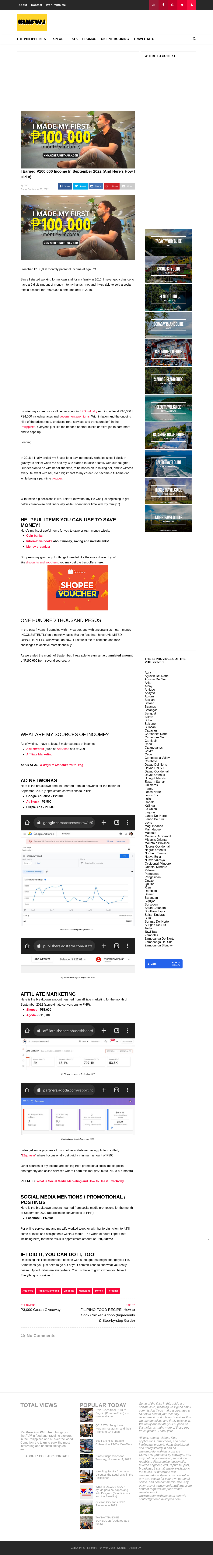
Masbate (150, 832)
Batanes (150, 706)
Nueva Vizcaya (155, 860)
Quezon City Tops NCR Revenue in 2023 (110, 1503)
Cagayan (151, 730)
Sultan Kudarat (155, 914)
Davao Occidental (157, 771)
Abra (148, 672)
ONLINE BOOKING (115, 39)
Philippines (28, 427)
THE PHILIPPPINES (31, 39)
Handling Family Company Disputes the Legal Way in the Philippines (114, 1474)
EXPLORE (58, 39)
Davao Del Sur (154, 768)
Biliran (149, 716)
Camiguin (151, 740)
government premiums (74, 416)
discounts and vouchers (42, 562)
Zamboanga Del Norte (159, 938)
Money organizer (38, 546)
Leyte (148, 822)
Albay (148, 686)
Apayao (150, 693)
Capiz (148, 744)
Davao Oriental (155, 774)
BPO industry (88, 411)
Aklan (148, 682)
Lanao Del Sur (154, 819)
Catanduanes (154, 747)
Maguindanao (154, 826)
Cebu (148, 754)
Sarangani (152, 897)
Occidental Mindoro (158, 863)
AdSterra (32, 801)
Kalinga (150, 805)
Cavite (149, 751)
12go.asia (28, 1155)
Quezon (150, 880)
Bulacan (150, 727)
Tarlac (149, 928)
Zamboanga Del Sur (158, 942)
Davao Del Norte (156, 764)
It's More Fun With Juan (37, 1432)
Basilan (150, 699)
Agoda (31, 1015)
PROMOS (89, 39)
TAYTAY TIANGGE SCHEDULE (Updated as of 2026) (113, 1520)
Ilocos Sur (151, 795)
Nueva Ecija (153, 856)
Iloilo (148, 798)
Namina (121, 1547)
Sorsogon (151, 904)
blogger (57, 478)
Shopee (31, 1009)
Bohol (148, 720)
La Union (151, 809)
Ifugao (149, 788)
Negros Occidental (157, 846)
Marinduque (153, 829)
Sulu (148, 918)
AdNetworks (35, 748)
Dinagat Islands (155, 778)
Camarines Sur (155, 737)
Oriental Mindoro (156, 867)
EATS (73, 39)
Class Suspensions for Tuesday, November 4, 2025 (113, 1457)
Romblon (151, 890)
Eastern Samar (155, 781)
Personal (113, 1290)
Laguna (150, 812)
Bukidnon (151, 723)
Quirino (150, 884)
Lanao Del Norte (156, 815)
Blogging (69, 1290)
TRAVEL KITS (144, 39)
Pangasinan (153, 877)
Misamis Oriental (156, 839)
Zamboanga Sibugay (159, 945)
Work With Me (56, 4)
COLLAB (45, 1456)
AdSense (63, 748)
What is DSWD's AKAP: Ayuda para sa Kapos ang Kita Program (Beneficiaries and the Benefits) (113, 1491)
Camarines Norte (156, 734)
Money (99, 1290)
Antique (150, 689)
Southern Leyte (155, 911)
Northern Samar (155, 853)
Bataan (149, 703)
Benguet (150, 713)
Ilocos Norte (153, 792)
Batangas (151, 710)
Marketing (84, 1290)
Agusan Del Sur (155, 679)
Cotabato (151, 761)
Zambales (151, 935)
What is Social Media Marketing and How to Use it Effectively (80, 1181)
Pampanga (152, 873)
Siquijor (150, 901)
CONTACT (61, 1456)
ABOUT (30, 1456)
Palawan (150, 870)
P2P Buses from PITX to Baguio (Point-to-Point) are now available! (112, 1413)
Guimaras (151, 785)
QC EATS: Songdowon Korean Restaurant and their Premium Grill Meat (113, 1428)
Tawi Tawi (151, 931)
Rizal (148, 887)
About (23, 4)
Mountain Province (157, 843)
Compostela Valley (157, 757)
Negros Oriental (155, 850)
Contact (36, 4)
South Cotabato (155, 907)
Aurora (149, 696)
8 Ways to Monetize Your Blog (61, 765)
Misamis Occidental (158, 836)
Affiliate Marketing (39, 754)
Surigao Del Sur (155, 925)
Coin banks (34, 535)
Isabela (150, 802)
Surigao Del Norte (157, 921)
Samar (149, 894)
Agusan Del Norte (157, 676)
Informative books (39, 541)
